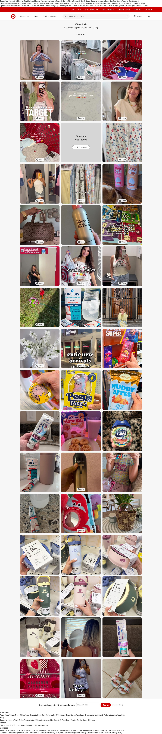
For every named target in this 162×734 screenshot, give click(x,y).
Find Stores (143, 6)
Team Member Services (74, 720)
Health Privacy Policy (114, 733)
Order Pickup (73, 730)
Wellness (15, 3)
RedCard (126, 6)
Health (9, 3)
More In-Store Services (39, 725)
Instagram (17, 733)
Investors (92, 715)
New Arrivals (21, 6)
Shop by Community (132, 3)
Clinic (11, 725)
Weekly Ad (81, 6)
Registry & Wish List (123, 9)
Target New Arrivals (7, 1)
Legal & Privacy (89, 720)
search (128, 16)
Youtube (25, 733)
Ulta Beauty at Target (117, 3)
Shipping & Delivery (106, 730)
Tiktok (30, 733)
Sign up (106, 705)
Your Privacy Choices (84, 733)
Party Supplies (86, 3)
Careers (12, 715)
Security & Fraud (60, 720)
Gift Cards (103, 3)
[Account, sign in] (138, 16)
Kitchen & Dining (67, 1)
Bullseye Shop (40, 715)
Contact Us (33, 720)
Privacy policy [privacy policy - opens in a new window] (118, 705)
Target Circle (134, 6)
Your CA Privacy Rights (68, 733)
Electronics (50, 3)
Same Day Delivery (61, 730)
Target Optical (25, 725)
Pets (108, 3)
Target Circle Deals (70, 6)
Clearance (13, 6)
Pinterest (3, 733)
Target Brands (30, 715)
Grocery (94, 1)
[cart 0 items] (149, 16)
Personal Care (127, 1)
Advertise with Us (82, 715)
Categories (25, 16)
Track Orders (19, 720)
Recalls (26, 720)
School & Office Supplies (34, 3)
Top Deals (59, 6)
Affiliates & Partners (102, 715)
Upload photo (81, 147)
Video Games (59, 3)
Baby (115, 1)
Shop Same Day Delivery (108, 6)
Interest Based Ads (99, 733)
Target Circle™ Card (91, 9)
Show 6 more (81, 34)
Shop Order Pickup (92, 6)
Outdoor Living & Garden (82, 1)
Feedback (41, 720)
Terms (35, 733)
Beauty (119, 1)
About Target (4, 715)
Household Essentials (105, 1)
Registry (120, 6)
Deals (7, 6)
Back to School (44, 6)
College (53, 6)
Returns (11, 720)
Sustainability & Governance (56, 715)
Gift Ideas (95, 3)
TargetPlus (121, 715)
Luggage (21, 3)
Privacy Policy (55, 733)
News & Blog (20, 715)
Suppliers (113, 715)
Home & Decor (55, 1)
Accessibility (49, 720)
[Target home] (13, 16)
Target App (44, 730)
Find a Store (4, 725)
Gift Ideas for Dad (20, 1)
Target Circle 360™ (107, 9)
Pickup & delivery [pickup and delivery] (51, 16)
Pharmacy (16, 725)
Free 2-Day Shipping (91, 730)
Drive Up (81, 730)
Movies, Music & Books (72, 3)
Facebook (10, 733)
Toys (44, 3)
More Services (119, 730)
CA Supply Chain (43, 733)
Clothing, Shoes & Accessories (38, 1)
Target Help (4, 720)
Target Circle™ (76, 9)
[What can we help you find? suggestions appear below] (96, 16)
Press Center (71, 715)
